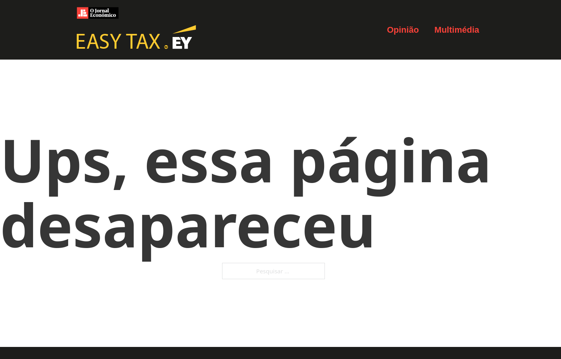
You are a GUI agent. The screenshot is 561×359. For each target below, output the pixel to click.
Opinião (403, 30)
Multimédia (456, 30)
